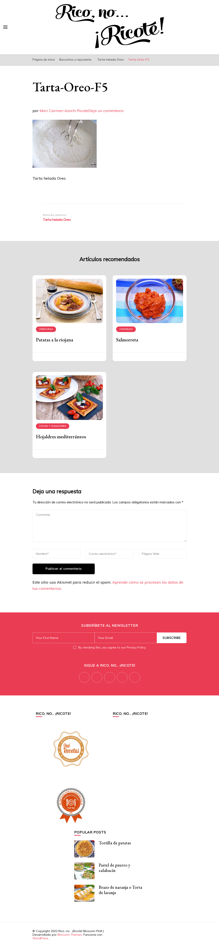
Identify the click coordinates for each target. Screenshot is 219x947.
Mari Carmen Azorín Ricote (64, 110)
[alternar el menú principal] (5, 27)
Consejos (126, 329)
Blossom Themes (70, 935)
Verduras (46, 329)
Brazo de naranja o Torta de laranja (120, 889)
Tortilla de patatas (115, 843)
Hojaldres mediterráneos (61, 436)
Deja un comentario (106, 110)
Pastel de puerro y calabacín (114, 867)
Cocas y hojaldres (52, 426)
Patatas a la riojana (54, 339)
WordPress (40, 938)
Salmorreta (127, 339)
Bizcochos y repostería (75, 59)
